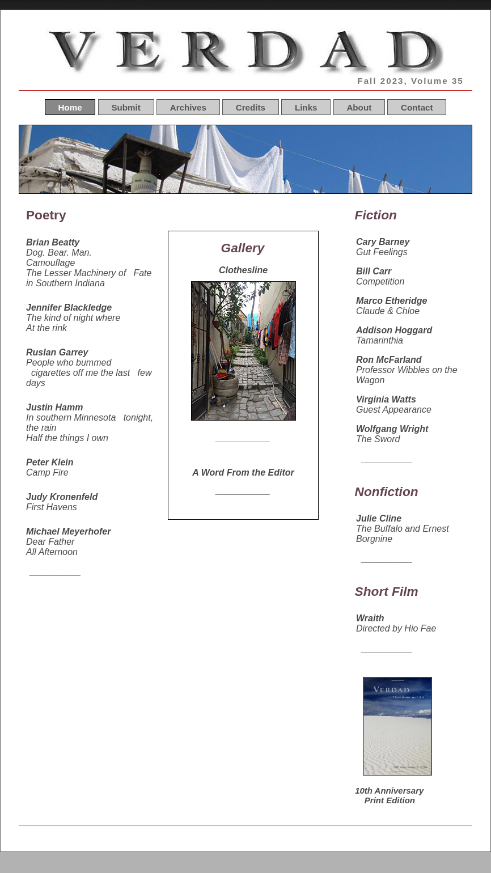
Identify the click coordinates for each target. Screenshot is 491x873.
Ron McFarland (389, 360)
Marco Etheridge (391, 301)
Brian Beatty (52, 242)
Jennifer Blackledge (69, 307)
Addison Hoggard (394, 330)
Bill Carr (373, 271)
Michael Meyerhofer (68, 531)
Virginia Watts (386, 399)
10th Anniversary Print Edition (388, 795)
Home (70, 107)
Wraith (370, 618)
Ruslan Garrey (57, 352)
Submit (125, 107)
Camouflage (50, 263)
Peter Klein (50, 462)
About (358, 107)
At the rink (46, 328)
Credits (250, 107)
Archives (188, 107)
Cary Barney (382, 242)
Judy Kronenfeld (62, 497)
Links (306, 107)
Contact (417, 107)
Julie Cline (378, 518)
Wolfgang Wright (392, 429)
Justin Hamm (54, 407)
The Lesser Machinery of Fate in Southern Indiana (88, 278)
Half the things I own (67, 438)
